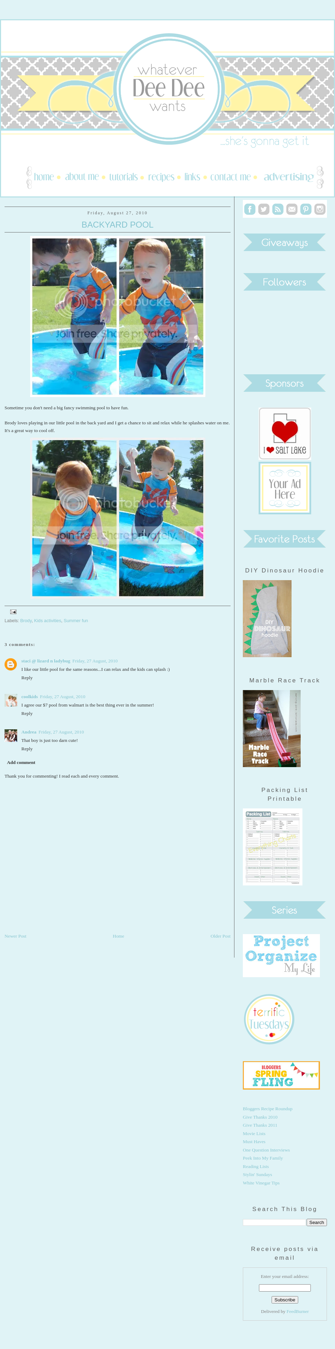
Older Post (221, 936)
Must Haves (254, 1141)
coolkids (29, 696)
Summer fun (76, 620)
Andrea (28, 732)
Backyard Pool (117, 224)
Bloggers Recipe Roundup (268, 1108)
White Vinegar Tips (261, 1182)
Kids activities (47, 620)
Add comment (21, 762)
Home (118, 936)
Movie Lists (254, 1133)
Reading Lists (256, 1166)
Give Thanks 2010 (260, 1117)
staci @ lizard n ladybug (45, 660)
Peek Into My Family (263, 1158)
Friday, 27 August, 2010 (94, 660)
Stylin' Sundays (257, 1174)
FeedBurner (298, 1311)
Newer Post (15, 936)
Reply (27, 677)
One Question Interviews (266, 1150)
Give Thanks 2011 (260, 1125)
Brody (26, 620)
